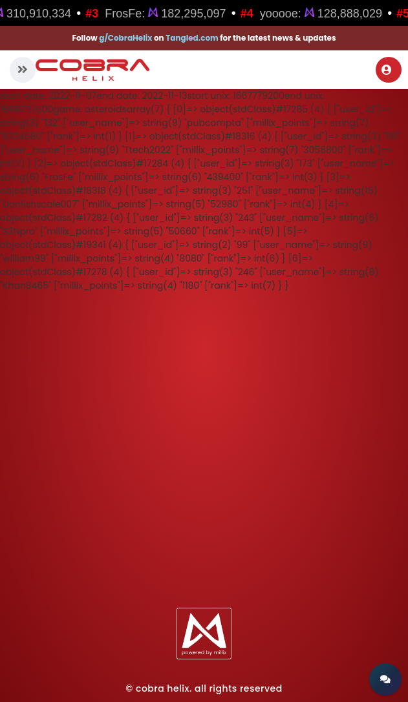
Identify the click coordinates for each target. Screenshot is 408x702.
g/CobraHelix (125, 37)
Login (386, 70)
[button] (23, 70)
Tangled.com (192, 37)
